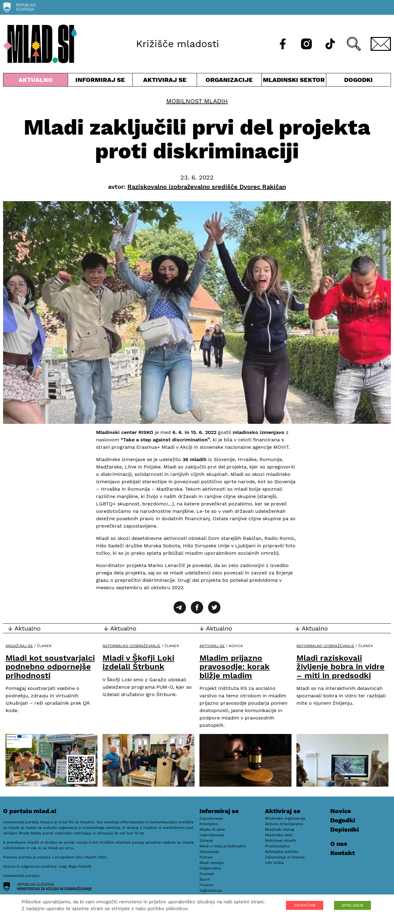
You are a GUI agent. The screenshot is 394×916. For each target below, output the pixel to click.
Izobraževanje (211, 835)
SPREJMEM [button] (352, 905)
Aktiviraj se (165, 81)
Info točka (274, 863)
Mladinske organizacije (285, 818)
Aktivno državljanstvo (284, 824)
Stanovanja (209, 851)
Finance (206, 885)
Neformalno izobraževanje (131, 646)
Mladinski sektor (294, 81)
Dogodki (358, 79)
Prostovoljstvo (277, 846)
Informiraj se (100, 81)
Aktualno (35, 81)
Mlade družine (212, 829)
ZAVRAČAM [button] (305, 905)
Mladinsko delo (278, 835)
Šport (204, 879)
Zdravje (206, 840)
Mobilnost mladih (197, 101)
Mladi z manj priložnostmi (222, 846)
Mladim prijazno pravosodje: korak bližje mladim (234, 666)
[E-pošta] (381, 44)
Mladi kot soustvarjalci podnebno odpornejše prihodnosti (50, 666)
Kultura (206, 857)
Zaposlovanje (211, 818)
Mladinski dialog (279, 829)
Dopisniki (344, 829)
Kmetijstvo (208, 824)
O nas (338, 843)
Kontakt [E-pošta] (342, 853)
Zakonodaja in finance (285, 857)
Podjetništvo (210, 868)
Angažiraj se (19, 646)
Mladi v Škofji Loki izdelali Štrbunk (138, 662)
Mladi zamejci (211, 863)
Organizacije (229, 81)
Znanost (206, 874)
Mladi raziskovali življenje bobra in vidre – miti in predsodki (340, 666)
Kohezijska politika (281, 851)
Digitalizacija (210, 890)
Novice (340, 811)
